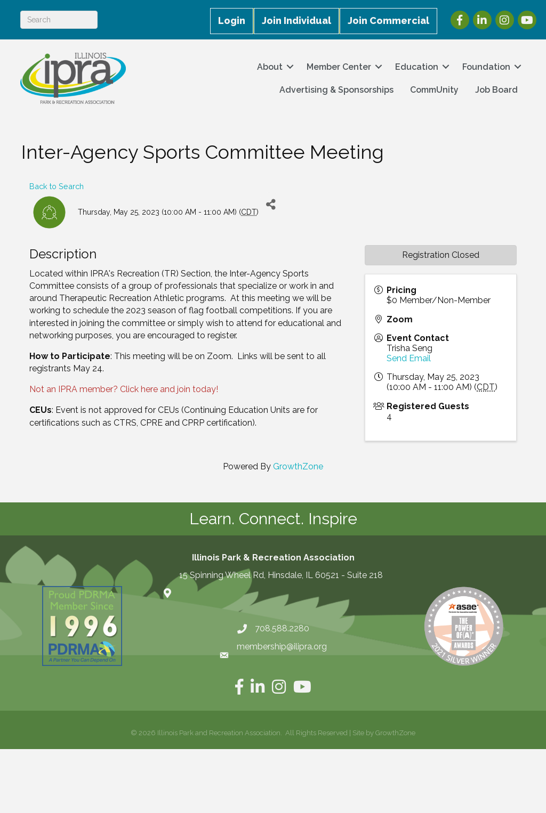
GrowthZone (298, 466)
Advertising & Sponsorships (335, 90)
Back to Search (56, 186)
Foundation (485, 67)
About (269, 67)
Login (231, 20)
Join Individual (296, 20)
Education (415, 67)
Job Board (495, 90)
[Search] (59, 20)
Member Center (338, 67)
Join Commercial (388, 20)
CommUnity (433, 90)
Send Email (409, 358)
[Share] (271, 204)
